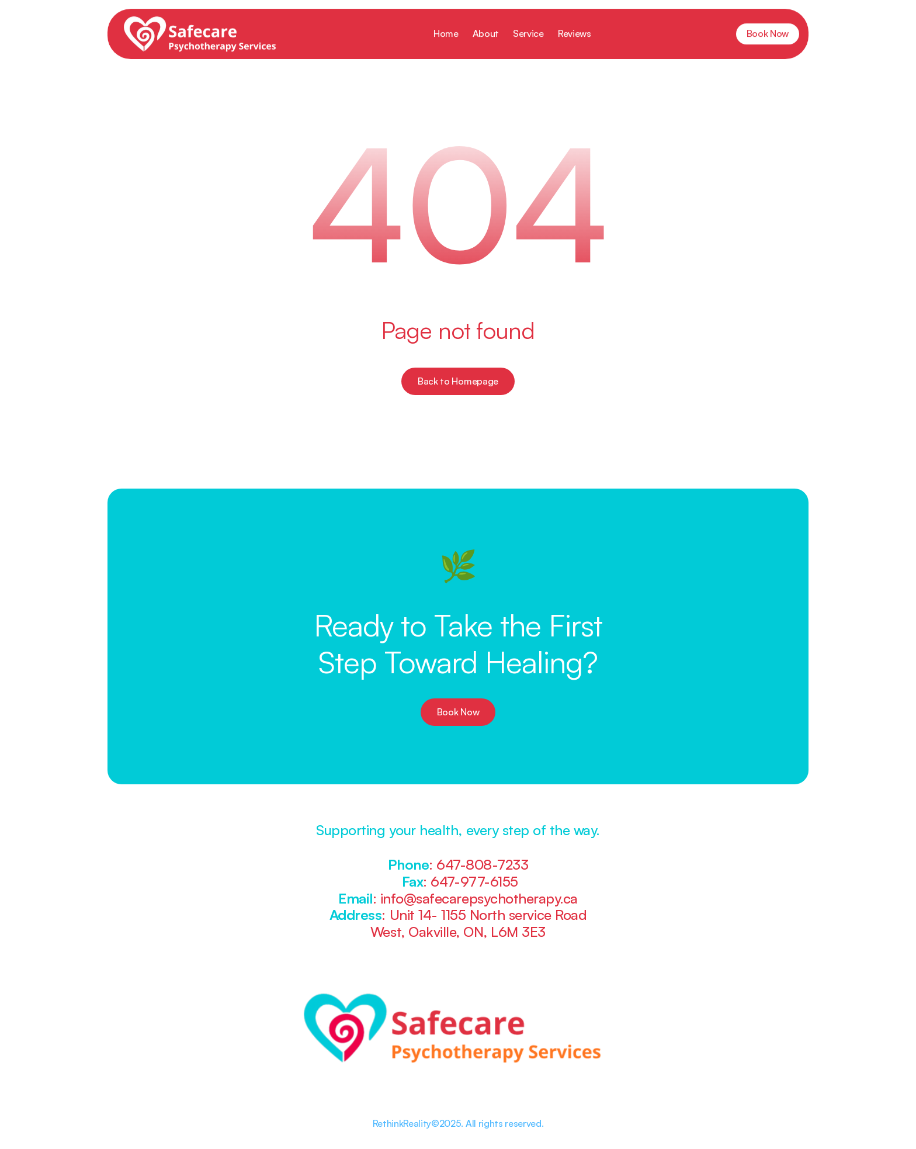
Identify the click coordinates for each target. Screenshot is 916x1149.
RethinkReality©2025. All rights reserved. (458, 1123)
